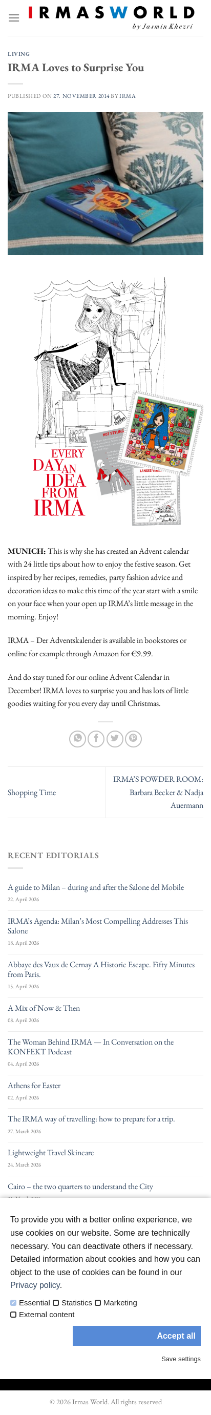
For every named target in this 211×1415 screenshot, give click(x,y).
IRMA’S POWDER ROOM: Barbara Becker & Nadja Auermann (158, 792)
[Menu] (14, 17)
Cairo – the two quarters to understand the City (80, 1186)
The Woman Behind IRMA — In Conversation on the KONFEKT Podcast (91, 1046)
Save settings (181, 1359)
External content (46, 1315)
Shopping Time (32, 792)
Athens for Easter (34, 1085)
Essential (34, 1303)
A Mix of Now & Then (44, 1008)
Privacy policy (35, 1285)
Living (19, 53)
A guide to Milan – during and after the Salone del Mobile (96, 887)
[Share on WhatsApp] (77, 739)
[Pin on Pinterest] (133, 739)
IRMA (127, 95)
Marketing (120, 1303)
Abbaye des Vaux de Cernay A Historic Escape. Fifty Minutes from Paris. (101, 969)
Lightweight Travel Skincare (51, 1152)
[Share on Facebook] (96, 739)
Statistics (76, 1303)
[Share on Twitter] (115, 739)
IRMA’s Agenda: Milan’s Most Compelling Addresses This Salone (98, 925)
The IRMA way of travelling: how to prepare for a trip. (91, 1118)
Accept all (176, 1335)
